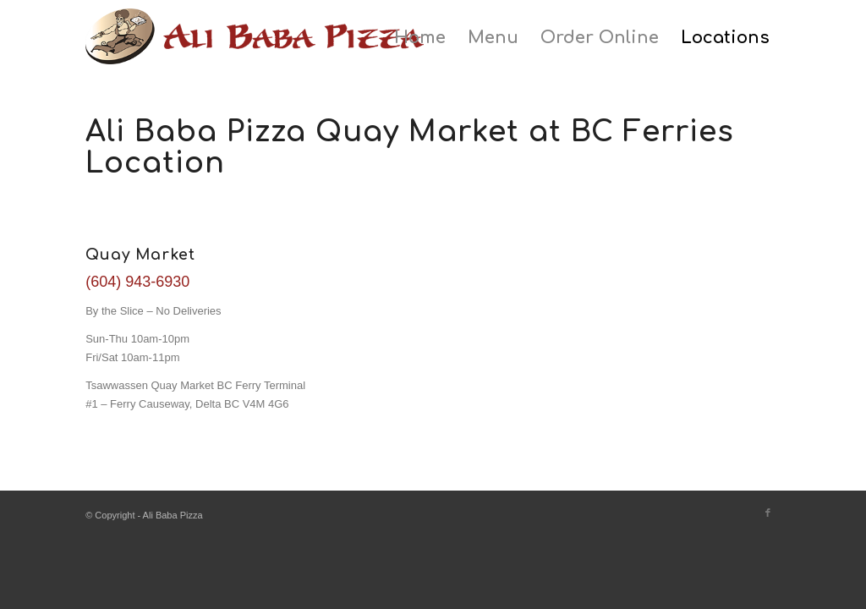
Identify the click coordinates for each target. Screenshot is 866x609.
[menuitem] (420, 38)
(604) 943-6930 (137, 281)
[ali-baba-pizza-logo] (254, 46)
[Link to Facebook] (768, 512)
